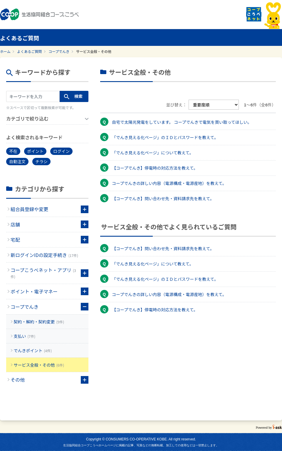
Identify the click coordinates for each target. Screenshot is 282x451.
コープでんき (58, 51)
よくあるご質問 (29, 51)
